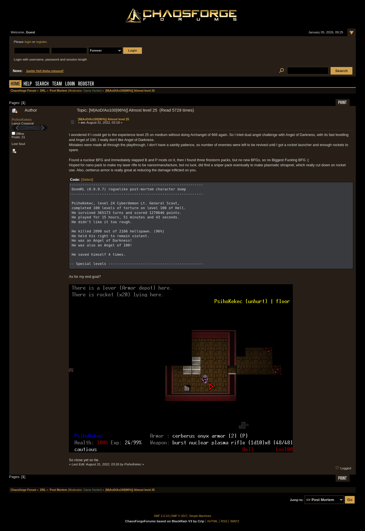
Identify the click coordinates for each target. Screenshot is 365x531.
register (41, 41)
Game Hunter (91, 90)
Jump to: (297, 500)
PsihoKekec (22, 119)
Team (57, 84)
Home (15, 84)
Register (86, 84)
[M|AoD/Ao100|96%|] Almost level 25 (103, 119)
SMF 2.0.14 (161, 516)
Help (28, 84)
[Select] (87, 179)
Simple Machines (200, 516)
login (28, 41)
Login (70, 84)
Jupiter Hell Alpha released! (45, 71)
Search (42, 84)
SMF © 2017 (179, 516)
